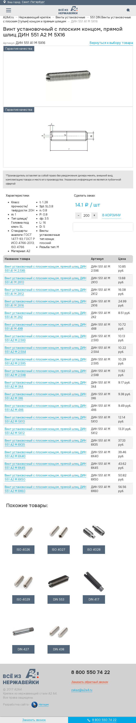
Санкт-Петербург (33, 2)
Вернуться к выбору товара (111, 43)
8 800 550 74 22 (104, 720)
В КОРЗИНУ (111, 215)
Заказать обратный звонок (89, 682)
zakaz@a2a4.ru (81, 690)
